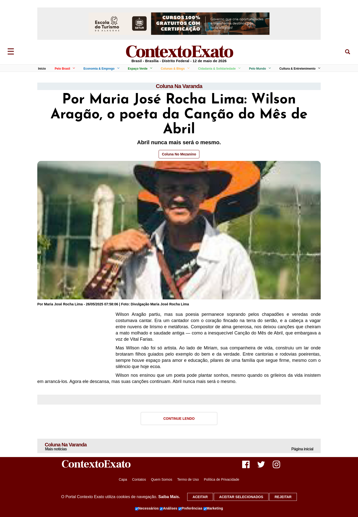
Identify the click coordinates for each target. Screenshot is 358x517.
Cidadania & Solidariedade (218, 68)
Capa (123, 481)
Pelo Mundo (259, 68)
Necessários (147, 508)
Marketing (213, 508)
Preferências (190, 508)
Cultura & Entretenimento (298, 68)
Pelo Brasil (64, 68)
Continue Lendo (179, 419)
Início (42, 68)
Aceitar (200, 497)
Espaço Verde (139, 68)
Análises (168, 508)
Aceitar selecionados (241, 497)
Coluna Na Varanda (179, 86)
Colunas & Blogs (174, 68)
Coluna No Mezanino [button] (179, 155)
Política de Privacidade (221, 481)
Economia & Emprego (101, 68)
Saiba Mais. (169, 497)
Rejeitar (282, 497)
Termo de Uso (188, 481)
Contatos (139, 481)
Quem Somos (161, 481)
